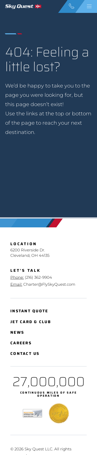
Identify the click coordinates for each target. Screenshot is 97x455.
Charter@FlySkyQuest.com (49, 284)
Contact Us (25, 354)
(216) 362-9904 (38, 277)
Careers (21, 343)
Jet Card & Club (30, 322)
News (17, 332)
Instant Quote (29, 311)
